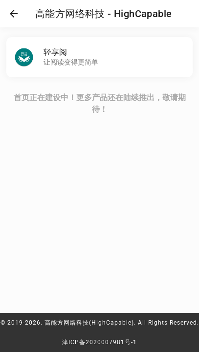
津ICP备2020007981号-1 (99, 342)
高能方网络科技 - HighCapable (103, 14)
